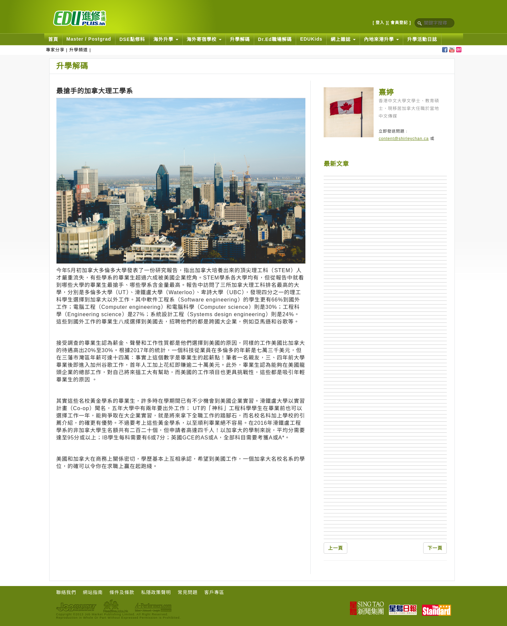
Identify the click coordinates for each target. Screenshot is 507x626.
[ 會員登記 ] (399, 22)
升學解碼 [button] (240, 39)
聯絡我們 (66, 592)
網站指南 (93, 592)
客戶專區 (214, 592)
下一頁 (434, 548)
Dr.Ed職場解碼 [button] (275, 39)
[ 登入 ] (380, 22)
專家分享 (55, 49)
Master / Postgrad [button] (89, 39)
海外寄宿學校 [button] (204, 39)
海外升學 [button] (165, 39)
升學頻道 (78, 49)
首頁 (53, 39)
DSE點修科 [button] (132, 39)
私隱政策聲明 (156, 592)
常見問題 (188, 592)
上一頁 (335, 548)
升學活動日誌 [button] (422, 39)
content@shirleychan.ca (403, 138)
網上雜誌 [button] (343, 39)
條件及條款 (121, 592)
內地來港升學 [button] (381, 39)
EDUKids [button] (311, 39)
